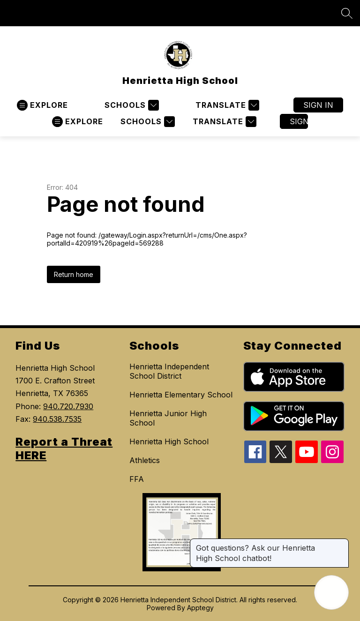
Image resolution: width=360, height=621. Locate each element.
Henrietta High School (169, 441)
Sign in (318, 105)
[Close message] (341, 543)
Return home (73, 274)
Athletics (144, 460)
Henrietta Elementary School (180, 394)
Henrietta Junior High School (168, 418)
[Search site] (346, 13)
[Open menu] (42, 105)
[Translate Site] (226, 105)
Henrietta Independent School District (169, 371)
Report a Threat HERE (63, 448)
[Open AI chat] (331, 592)
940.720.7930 (68, 406)
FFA (136, 479)
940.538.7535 (57, 419)
